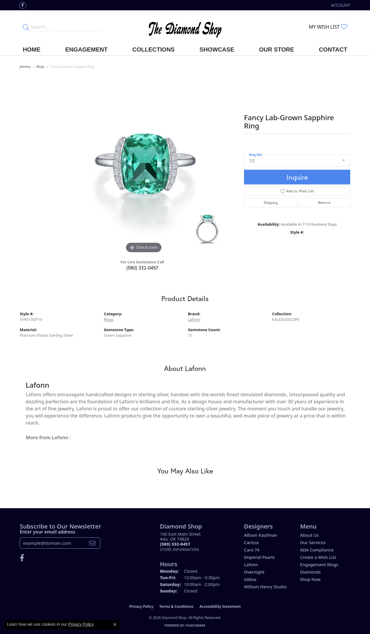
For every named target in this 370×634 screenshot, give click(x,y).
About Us (309, 535)
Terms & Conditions (176, 606)
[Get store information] (179, 549)
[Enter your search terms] (66, 26)
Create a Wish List (318, 557)
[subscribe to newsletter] (92, 543)
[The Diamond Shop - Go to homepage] (185, 27)
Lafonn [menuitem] (251, 564)
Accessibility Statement (220, 606)
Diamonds (310, 572)
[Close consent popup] (115, 624)
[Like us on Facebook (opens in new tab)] (22, 5)
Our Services (312, 542)
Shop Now (310, 579)
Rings (41, 67)
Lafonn (194, 319)
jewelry (25, 67)
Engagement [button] (86, 49)
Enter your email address (47, 532)
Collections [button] (153, 49)
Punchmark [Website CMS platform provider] (196, 625)
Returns (324, 202)
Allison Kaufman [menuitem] (260, 535)
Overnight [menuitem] (254, 572)
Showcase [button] (216, 49)
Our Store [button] (276, 49)
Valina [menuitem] (250, 579)
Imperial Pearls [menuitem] (259, 557)
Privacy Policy (141, 606)
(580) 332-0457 (142, 268)
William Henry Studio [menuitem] (265, 587)
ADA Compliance (317, 550)
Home (31, 49)
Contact (333, 49)
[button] (340, 5)
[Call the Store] (175, 544)
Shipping (270, 202)
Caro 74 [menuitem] (251, 550)
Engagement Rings (319, 564)
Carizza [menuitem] (251, 542)
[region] (143, 166)
